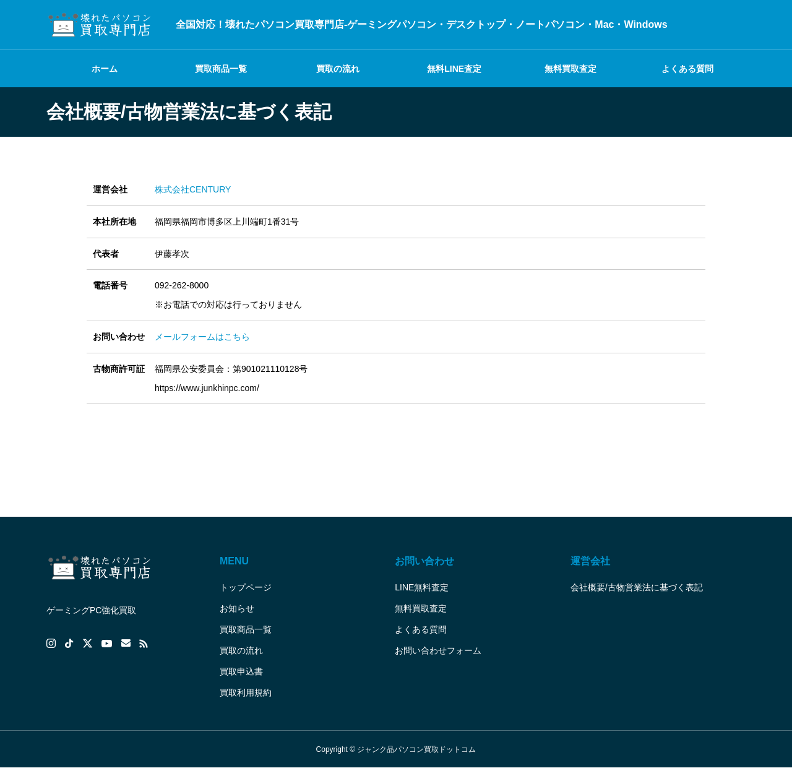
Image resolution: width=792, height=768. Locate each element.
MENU (234, 561)
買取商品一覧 (221, 69)
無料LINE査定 (454, 69)
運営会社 (590, 561)
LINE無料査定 (422, 587)
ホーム (105, 69)
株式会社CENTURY (193, 189)
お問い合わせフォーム (438, 650)
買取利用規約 (246, 692)
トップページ (246, 587)
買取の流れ (337, 69)
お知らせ (237, 608)
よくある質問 (687, 69)
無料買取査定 (570, 69)
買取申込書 (241, 671)
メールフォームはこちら (202, 337)
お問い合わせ (424, 561)
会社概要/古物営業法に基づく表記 (636, 587)
